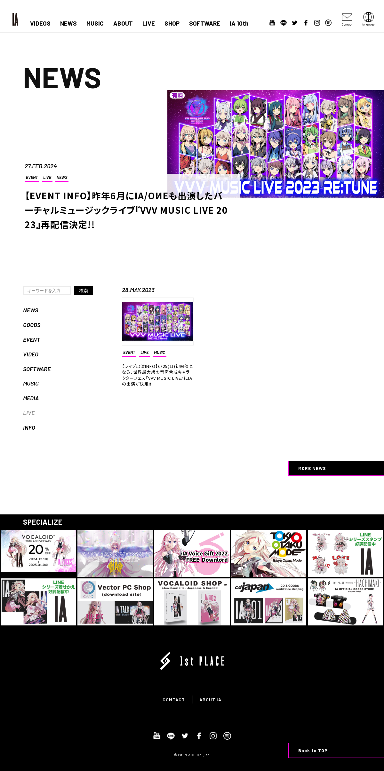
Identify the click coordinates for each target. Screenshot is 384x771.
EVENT (32, 177)
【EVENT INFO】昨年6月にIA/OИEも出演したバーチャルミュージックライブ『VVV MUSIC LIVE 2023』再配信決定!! (126, 210)
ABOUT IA (210, 699)
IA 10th (239, 23)
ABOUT (123, 23)
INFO (29, 427)
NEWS (68, 23)
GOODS (31, 324)
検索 (83, 290)
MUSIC (95, 23)
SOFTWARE (204, 23)
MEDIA (31, 397)
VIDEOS (40, 23)
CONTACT (174, 699)
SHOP (172, 23)
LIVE (148, 23)
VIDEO (30, 354)
